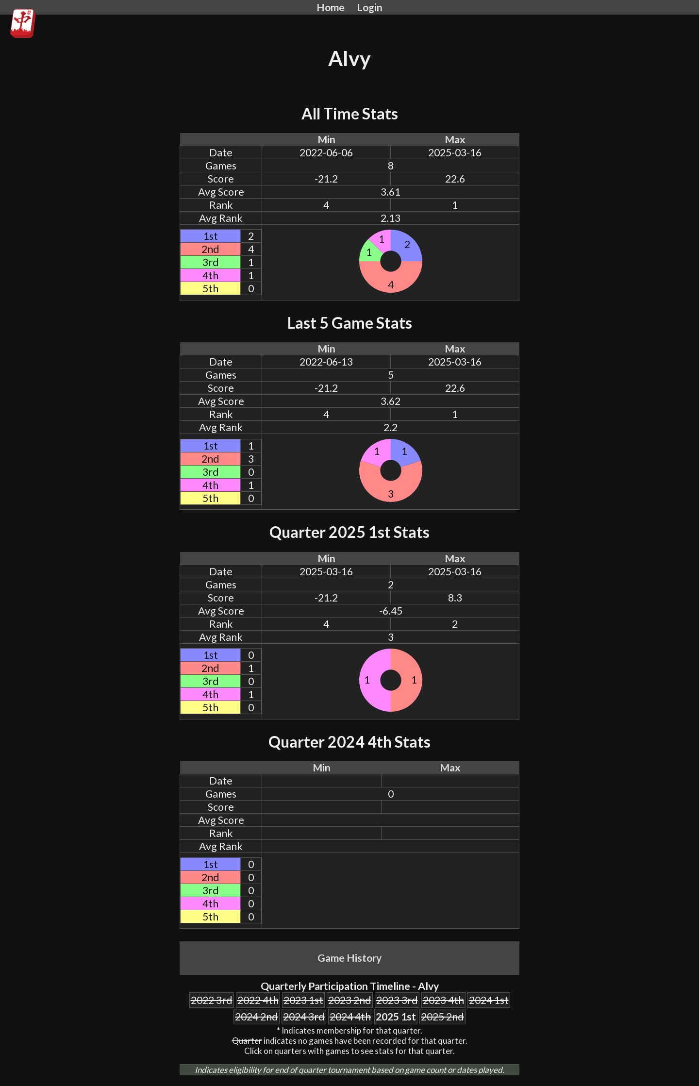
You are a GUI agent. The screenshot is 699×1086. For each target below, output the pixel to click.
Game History (349, 958)
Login (370, 7)
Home (330, 7)
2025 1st (396, 1016)
